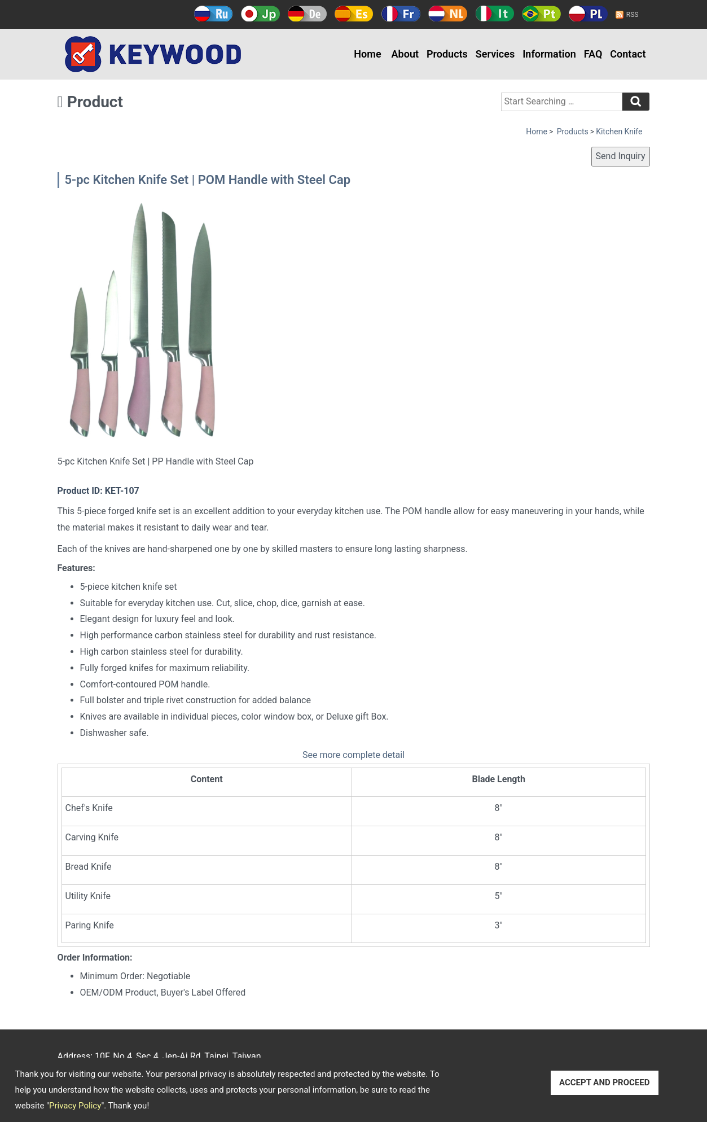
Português (541, 13)
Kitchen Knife (619, 131)
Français (400, 13)
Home (367, 54)
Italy (494, 13)
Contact (627, 54)
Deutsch (307, 13)
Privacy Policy (75, 1106)
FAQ (593, 54)
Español (354, 13)
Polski (588, 13)
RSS (632, 15)
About (405, 54)
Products (447, 54)
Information (549, 54)
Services (495, 54)
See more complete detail (353, 755)
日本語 (260, 13)
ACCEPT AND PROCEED (604, 1082)
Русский (213, 13)
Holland (447, 13)
